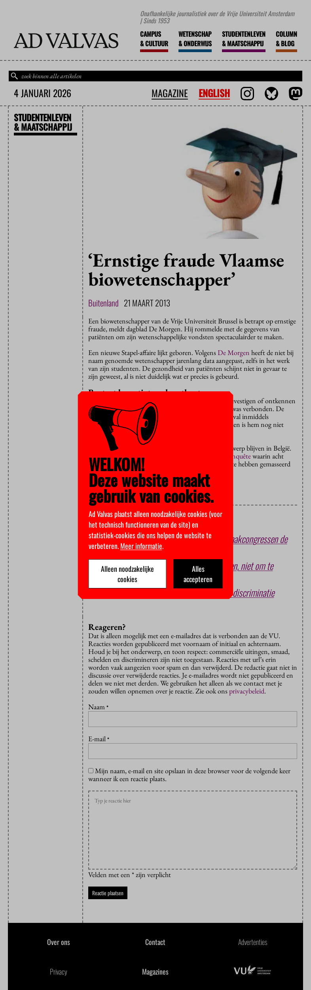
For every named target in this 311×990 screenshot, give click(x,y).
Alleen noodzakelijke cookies (127, 574)
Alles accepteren (198, 574)
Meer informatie (141, 546)
